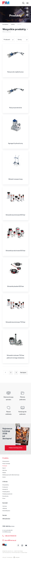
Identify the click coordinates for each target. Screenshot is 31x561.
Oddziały (4, 508)
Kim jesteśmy (5, 485)
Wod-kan (4, 470)
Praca (3, 498)
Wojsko (4, 472)
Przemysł (4, 466)
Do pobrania (5, 496)
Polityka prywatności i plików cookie (18, 552)
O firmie (5, 482)
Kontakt (5, 503)
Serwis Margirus (6, 510)
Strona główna (5, 24)
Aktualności (6, 519)
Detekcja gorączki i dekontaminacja (10, 475)
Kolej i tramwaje (6, 463)
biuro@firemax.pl (9, 540)
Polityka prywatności (7, 494)
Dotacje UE (5, 489)
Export (4, 468)
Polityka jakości (6, 491)
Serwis (4, 477)
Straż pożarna (5, 461)
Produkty (13, 24)
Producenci (5, 487)
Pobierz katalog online (15, 448)
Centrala (4, 506)
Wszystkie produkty (14, 29)
